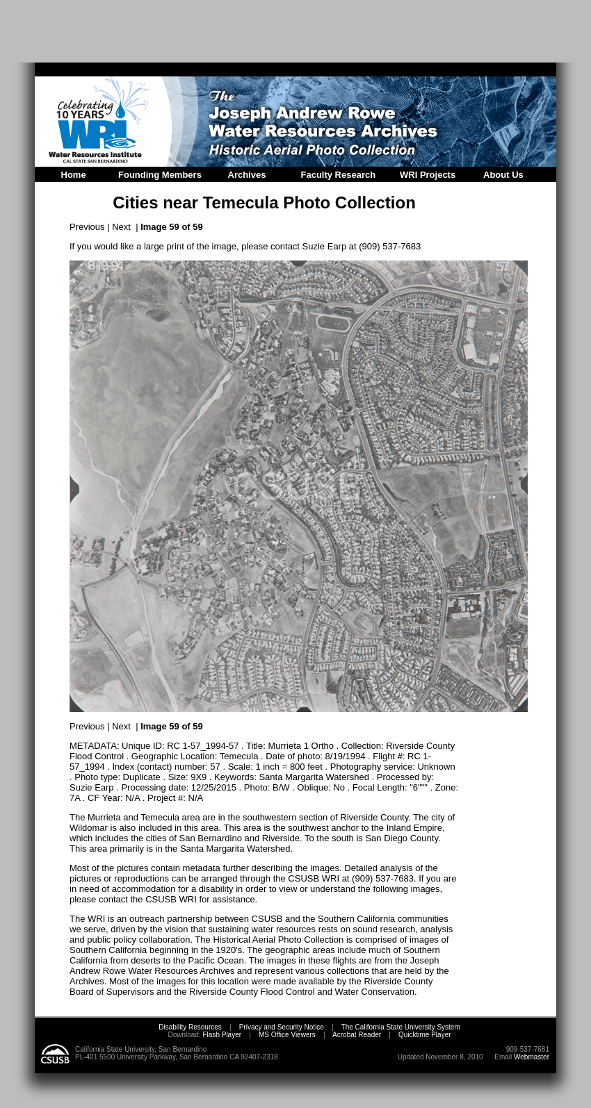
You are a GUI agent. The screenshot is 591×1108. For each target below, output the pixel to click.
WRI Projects (427, 174)
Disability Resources (190, 1027)
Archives (247, 174)
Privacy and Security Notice (281, 1027)
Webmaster (531, 1057)
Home (73, 174)
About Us (503, 174)
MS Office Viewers (287, 1035)
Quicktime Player (424, 1035)
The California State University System (400, 1027)
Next (121, 227)
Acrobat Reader (356, 1035)
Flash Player (221, 1035)
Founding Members (160, 174)
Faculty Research (338, 174)
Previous (87, 227)
